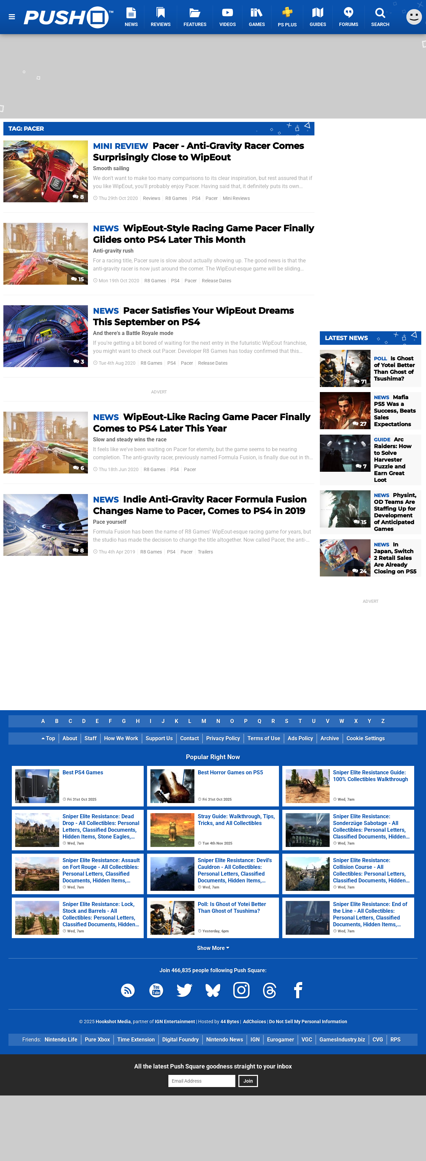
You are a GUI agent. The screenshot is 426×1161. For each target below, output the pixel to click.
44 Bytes (229, 1022)
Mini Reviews (236, 198)
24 (359, 571)
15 (77, 279)
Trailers (205, 552)
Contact (189, 738)
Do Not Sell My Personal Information (308, 1022)
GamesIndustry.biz (342, 1039)
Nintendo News (224, 1039)
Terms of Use (263, 738)
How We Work (121, 738)
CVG (378, 1039)
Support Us (159, 738)
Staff (91, 738)
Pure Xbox (97, 1039)
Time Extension (136, 1039)
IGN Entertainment (175, 1022)
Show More (213, 948)
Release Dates (216, 281)
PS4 (196, 198)
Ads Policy (300, 738)
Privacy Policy (223, 738)
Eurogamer (280, 1039)
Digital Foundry (180, 1039)
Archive (330, 738)
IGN (255, 1039)
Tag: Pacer (26, 128)
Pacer (212, 198)
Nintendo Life (61, 1039)
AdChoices (254, 1022)
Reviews (151, 198)
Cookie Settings (366, 738)
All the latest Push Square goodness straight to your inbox (213, 1066)
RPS (395, 1039)
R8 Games (176, 198)
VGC (307, 1039)
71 (360, 382)
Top (48, 738)
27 (359, 424)
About (70, 738)
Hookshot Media (113, 1022)
